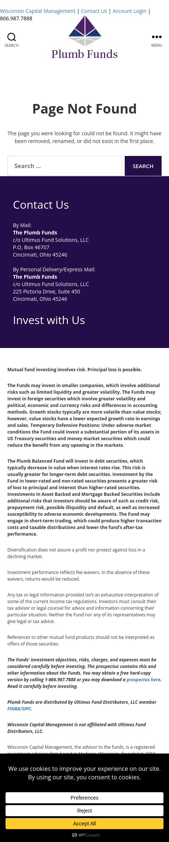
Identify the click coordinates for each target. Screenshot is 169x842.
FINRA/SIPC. (19, 709)
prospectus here (143, 679)
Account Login (129, 10)
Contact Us (94, 10)
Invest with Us (49, 319)
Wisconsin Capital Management (38, 10)
